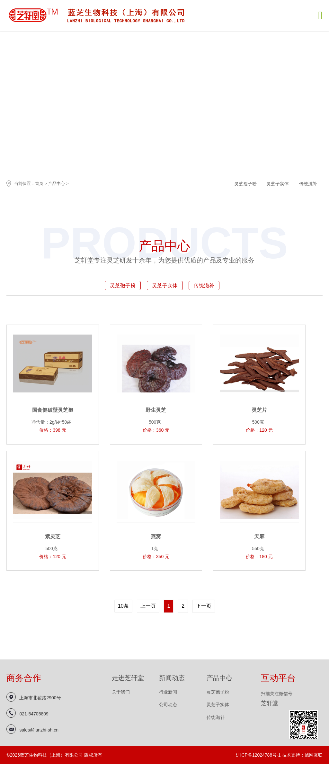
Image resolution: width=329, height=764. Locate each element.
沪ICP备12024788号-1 (258, 755)
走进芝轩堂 (128, 677)
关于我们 (121, 692)
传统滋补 (308, 183)
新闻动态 (172, 677)
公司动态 (168, 704)
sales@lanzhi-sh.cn (38, 729)
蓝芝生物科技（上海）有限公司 (97, 14)
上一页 (148, 606)
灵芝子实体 (277, 183)
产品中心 (56, 183)
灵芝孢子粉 (245, 183)
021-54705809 (33, 713)
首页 (39, 183)
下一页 (203, 606)
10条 (123, 606)
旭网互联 (314, 755)
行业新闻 (168, 692)
